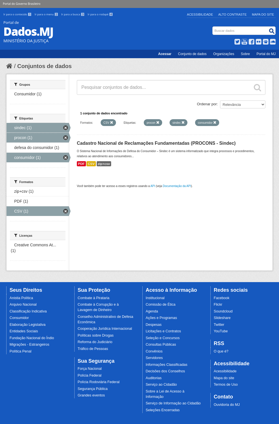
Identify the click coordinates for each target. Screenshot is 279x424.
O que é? (221, 351)
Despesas (154, 325)
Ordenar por (207, 104)
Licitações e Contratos (163, 331)
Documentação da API (177, 186)
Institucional (155, 298)
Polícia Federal (90, 375)
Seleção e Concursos (163, 338)
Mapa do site (224, 378)
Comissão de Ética (161, 305)
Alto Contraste (232, 14)
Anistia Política (21, 298)
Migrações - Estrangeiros (29, 345)
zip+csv (104, 164)
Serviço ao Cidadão (161, 385)
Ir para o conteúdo (17, 14)
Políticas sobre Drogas (96, 335)
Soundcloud (223, 311)
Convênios (154, 351)
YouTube (221, 331)
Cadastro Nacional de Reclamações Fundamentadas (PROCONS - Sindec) (156, 143)
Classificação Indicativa (28, 311)
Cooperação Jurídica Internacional (105, 329)
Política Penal (20, 351)
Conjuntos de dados (44, 66)
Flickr (218, 305)
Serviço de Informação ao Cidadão (173, 403)
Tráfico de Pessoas (93, 349)
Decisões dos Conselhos (165, 371)
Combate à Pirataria (93, 298)
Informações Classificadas (166, 365)
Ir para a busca (73, 14)
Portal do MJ (266, 54)
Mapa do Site (263, 14)
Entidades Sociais (24, 331)
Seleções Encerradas (163, 410)
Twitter (219, 325)
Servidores (154, 358)
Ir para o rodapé (100, 14)
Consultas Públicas (161, 345)
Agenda (152, 311)
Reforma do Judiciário (95, 342)
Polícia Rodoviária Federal (99, 382)
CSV (91, 164)
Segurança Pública (93, 389)
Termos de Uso (226, 385)
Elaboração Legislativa (28, 325)
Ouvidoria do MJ (227, 405)
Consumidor (19, 318)
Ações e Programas (161, 318)
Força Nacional (90, 369)
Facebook (221, 298)
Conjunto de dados (192, 54)
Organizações (223, 54)
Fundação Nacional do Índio (32, 338)
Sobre (245, 54)
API (153, 186)
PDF (81, 164)
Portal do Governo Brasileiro (21, 4)
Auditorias (154, 378)
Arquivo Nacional (23, 305)
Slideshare (222, 318)
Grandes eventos (91, 395)
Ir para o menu (47, 14)
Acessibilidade (200, 14)
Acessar (165, 54)
